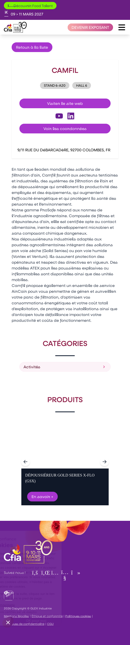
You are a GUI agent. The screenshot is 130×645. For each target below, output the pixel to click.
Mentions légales (16, 616)
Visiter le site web (65, 103)
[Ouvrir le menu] (121, 27)
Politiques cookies (78, 616)
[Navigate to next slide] (104, 461)
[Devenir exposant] (90, 27)
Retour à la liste (32, 47)
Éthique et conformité (47, 616)
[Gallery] (65, 461)
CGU (50, 624)
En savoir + (42, 496)
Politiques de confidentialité (24, 624)
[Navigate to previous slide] (25, 461)
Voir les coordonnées (65, 128)
